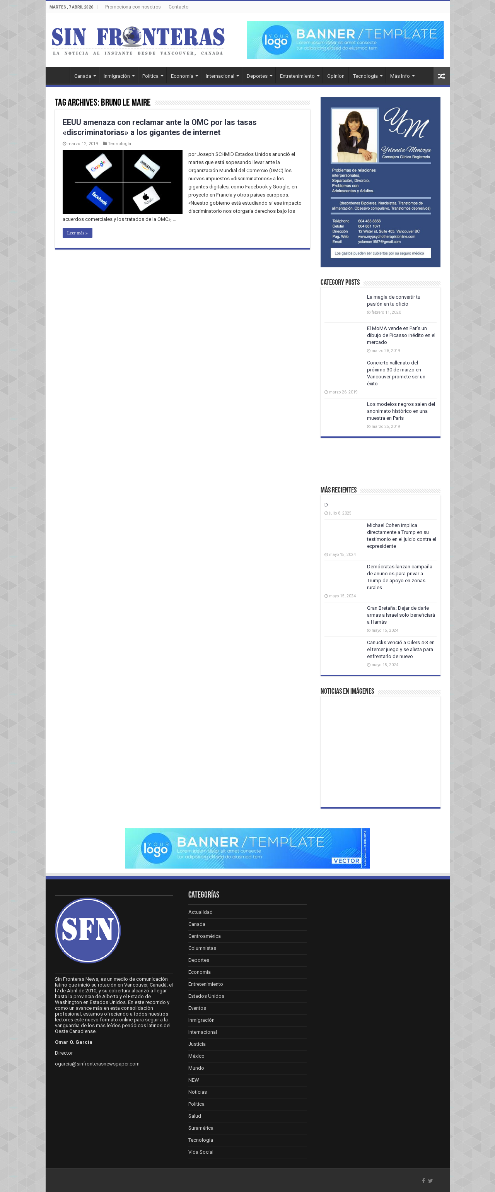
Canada (82, 76)
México (196, 1056)
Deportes (257, 76)
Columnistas (202, 948)
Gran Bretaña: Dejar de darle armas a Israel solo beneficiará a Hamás (401, 615)
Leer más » (77, 233)
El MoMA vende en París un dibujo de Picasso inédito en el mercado (401, 335)
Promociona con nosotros (133, 7)
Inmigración (117, 76)
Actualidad (200, 912)
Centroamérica (204, 936)
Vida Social (200, 1152)
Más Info (400, 76)
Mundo (196, 1068)
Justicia (197, 1044)
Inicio (60, 75)
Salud (194, 1116)
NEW (193, 1080)
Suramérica (200, 1128)
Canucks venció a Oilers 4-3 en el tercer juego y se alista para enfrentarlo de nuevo (401, 649)
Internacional (220, 76)
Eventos (197, 1008)
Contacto (178, 7)
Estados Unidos (206, 996)
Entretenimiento (297, 76)
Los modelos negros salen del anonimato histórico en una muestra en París (401, 411)
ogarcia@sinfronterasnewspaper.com (97, 1064)
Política (150, 76)
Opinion (336, 76)
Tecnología (365, 76)
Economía (182, 76)
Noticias (197, 1092)
